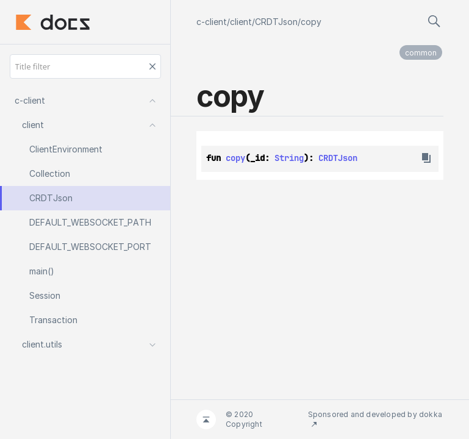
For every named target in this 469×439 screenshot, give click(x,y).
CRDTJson (276, 21)
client (241, 21)
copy (311, 21)
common (421, 52)
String (289, 157)
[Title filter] (85, 66)
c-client (211, 21)
